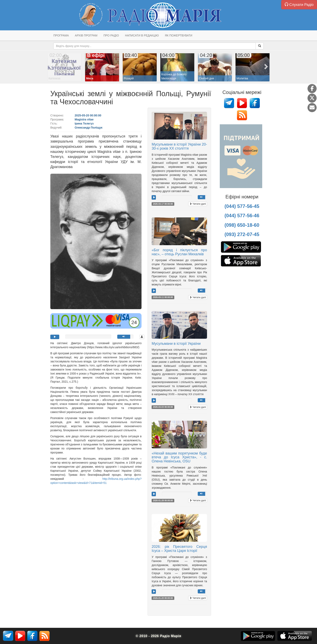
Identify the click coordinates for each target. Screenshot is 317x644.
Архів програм (86, 35)
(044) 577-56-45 (241, 206)
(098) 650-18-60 (241, 225)
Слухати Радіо (299, 4)
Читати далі (197, 203)
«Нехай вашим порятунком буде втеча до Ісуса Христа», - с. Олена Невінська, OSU (179, 457)
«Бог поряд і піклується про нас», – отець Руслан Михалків (179, 252)
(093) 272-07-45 (241, 234)
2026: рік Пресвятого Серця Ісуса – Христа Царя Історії (179, 549)
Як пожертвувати (178, 35)
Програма (61, 35)
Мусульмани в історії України (176, 344)
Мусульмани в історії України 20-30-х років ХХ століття (179, 146)
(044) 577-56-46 (241, 215)
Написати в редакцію (142, 35)
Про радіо (111, 35)
